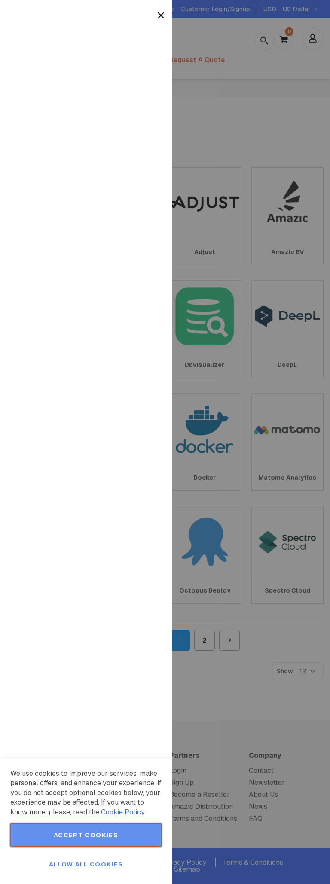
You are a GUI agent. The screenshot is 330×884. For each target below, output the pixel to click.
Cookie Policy (123, 812)
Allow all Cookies (86, 864)
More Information (137, 70)
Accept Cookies (86, 835)
